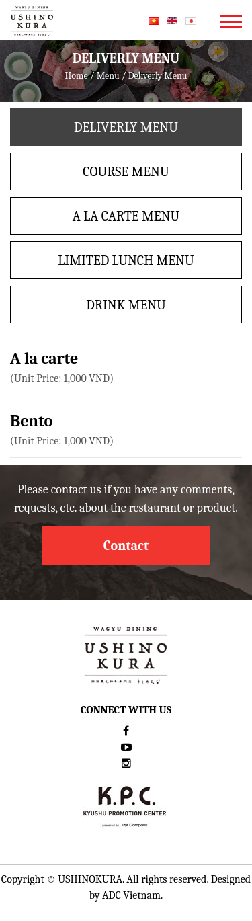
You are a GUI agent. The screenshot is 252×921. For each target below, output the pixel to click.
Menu (108, 75)
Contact (126, 545)
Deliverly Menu (126, 127)
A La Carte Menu (126, 216)
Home (76, 75)
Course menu (126, 171)
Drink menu (126, 305)
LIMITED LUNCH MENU (126, 260)
